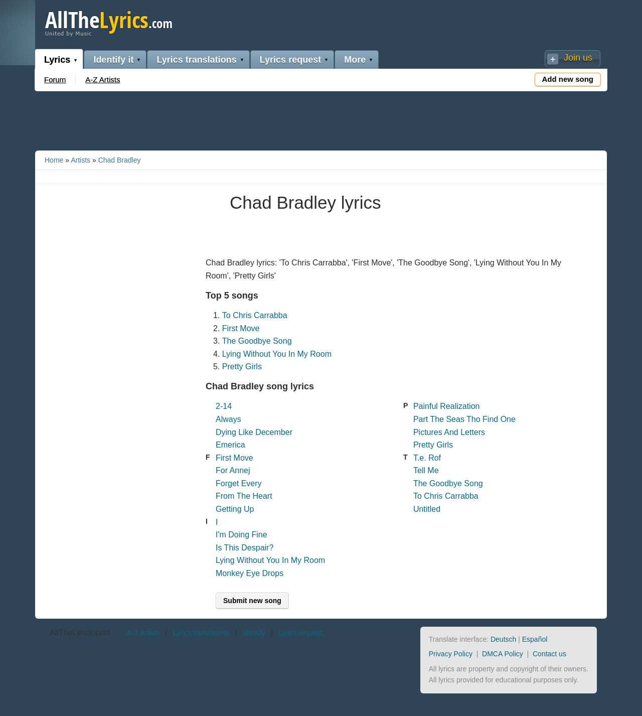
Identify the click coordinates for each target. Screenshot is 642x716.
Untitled (426, 509)
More (355, 60)
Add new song (568, 79)
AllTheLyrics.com (80, 632)
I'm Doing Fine (241, 534)
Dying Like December (254, 432)
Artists (80, 160)
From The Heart (244, 496)
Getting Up (235, 509)
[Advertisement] (321, 118)
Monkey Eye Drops (249, 573)
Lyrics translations (196, 60)
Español (535, 639)
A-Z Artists (102, 79)
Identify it (113, 60)
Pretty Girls (242, 366)
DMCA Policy (502, 654)
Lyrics (57, 60)
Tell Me (426, 470)
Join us (578, 58)
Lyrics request (290, 60)
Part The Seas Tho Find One (464, 419)
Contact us (549, 654)
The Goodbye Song (257, 341)
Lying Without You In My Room (277, 354)
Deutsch (503, 639)
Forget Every (239, 483)
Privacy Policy (450, 654)
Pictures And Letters (449, 432)
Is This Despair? (244, 547)
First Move (241, 328)
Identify (253, 633)
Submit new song (252, 601)
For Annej (233, 470)
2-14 (224, 406)
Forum (55, 79)
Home (54, 160)
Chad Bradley (119, 160)
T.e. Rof (427, 458)
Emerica (230, 445)
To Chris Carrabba (254, 315)
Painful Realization (446, 406)
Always (228, 419)
